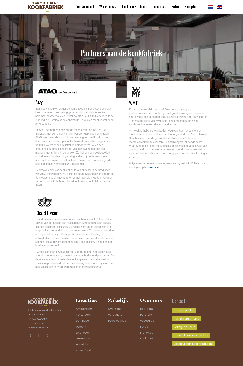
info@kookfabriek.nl (38, 327)
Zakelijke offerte (184, 327)
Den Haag (82, 321)
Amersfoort (83, 350)
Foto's (176, 6)
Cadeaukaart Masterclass (191, 335)
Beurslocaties (117, 321)
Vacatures (147, 321)
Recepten (191, 6)
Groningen (83, 338)
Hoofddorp (83, 344)
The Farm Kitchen (133, 6)
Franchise (146, 333)
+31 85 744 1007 (36, 323)
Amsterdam (84, 309)
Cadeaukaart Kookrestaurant (193, 344)
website (154, 167)
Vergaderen (116, 315)
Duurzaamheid (84, 6)
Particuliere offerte (186, 319)
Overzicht (114, 309)
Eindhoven (83, 333)
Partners (146, 315)
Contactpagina (184, 310)
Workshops (106, 6)
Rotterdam (83, 315)
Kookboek (146, 338)
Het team (146, 309)
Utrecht (81, 327)
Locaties (158, 6)
